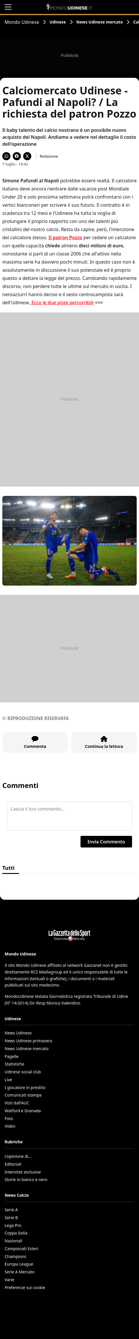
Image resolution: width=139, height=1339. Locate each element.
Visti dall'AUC (17, 1103)
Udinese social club (23, 1072)
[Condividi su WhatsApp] (6, 156)
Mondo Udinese (22, 22)
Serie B (11, 1217)
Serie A (11, 1209)
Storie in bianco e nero (26, 1179)
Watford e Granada (23, 1110)
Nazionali (13, 1240)
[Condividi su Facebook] (17, 156)
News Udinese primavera (28, 1040)
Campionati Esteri (21, 1248)
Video (10, 1126)
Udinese (58, 22)
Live (8, 1079)
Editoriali (13, 1164)
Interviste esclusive (23, 1172)
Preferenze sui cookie (25, 1287)
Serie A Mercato (19, 1272)
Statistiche (14, 1064)
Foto (9, 1118)
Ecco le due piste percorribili (62, 302)
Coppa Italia (16, 1233)
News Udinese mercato (99, 22)
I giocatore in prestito (25, 1087)
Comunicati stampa (23, 1095)
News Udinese (18, 1033)
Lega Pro (13, 1225)
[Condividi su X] (27, 156)
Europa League (19, 1264)
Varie (9, 1279)
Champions (15, 1256)
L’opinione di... (18, 1156)
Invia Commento (106, 841)
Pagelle (12, 1056)
